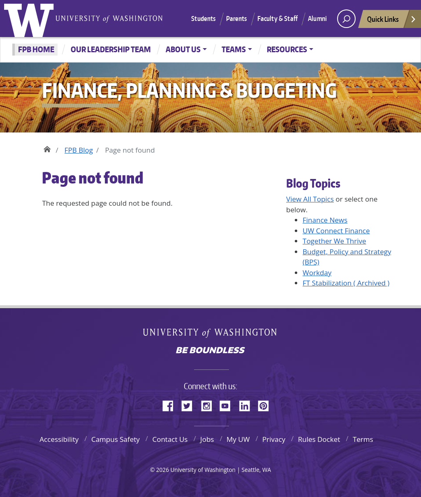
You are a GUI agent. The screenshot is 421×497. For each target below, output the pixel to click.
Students (203, 18)
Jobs (207, 439)
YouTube (228, 404)
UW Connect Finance (336, 230)
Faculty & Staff (277, 18)
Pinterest (266, 404)
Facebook (171, 404)
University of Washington (31, 18)
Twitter (190, 404)
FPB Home (36, 49)
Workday (317, 272)
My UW (238, 439)
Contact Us (169, 439)
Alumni (317, 18)
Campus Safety (115, 439)
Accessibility (59, 439)
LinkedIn (247, 404)
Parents (236, 18)
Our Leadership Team (111, 49)
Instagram (209, 404)
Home (47, 148)
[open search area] (346, 18)
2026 (162, 470)
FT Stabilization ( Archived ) (346, 283)
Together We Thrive (334, 241)
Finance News (325, 220)
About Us (183, 49)
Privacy (273, 439)
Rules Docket (319, 439)
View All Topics (310, 199)
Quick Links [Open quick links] (391, 21)
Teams (234, 49)
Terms (363, 439)
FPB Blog (79, 150)
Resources (287, 49)
